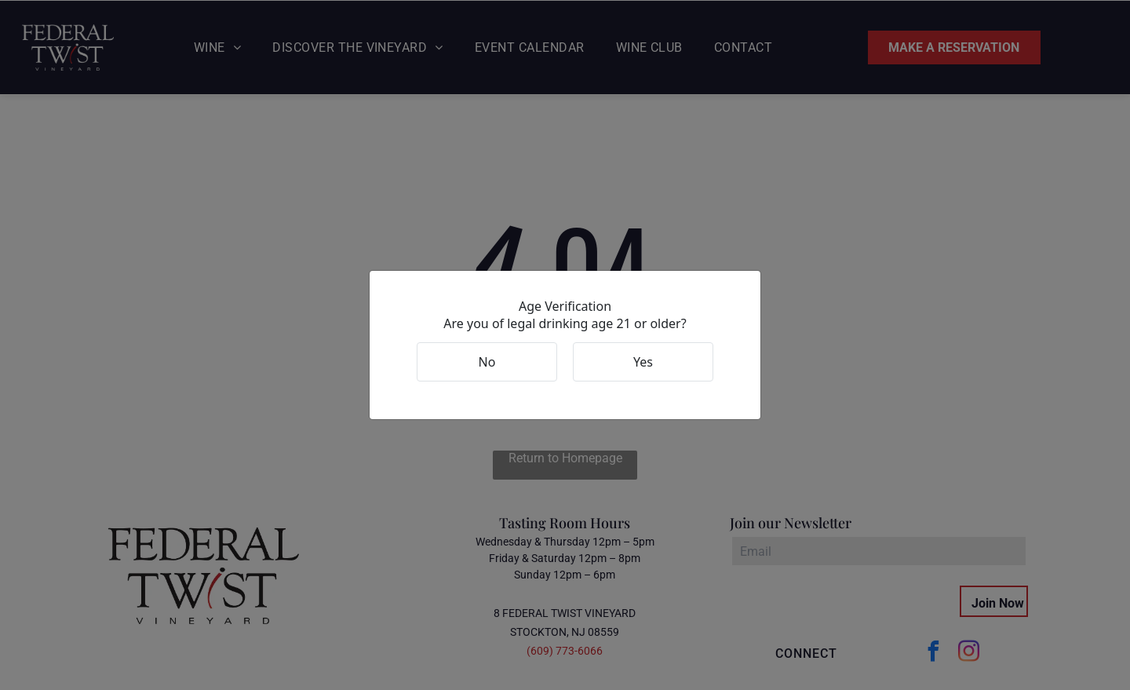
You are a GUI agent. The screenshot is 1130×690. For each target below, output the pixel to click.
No (487, 362)
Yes (643, 362)
